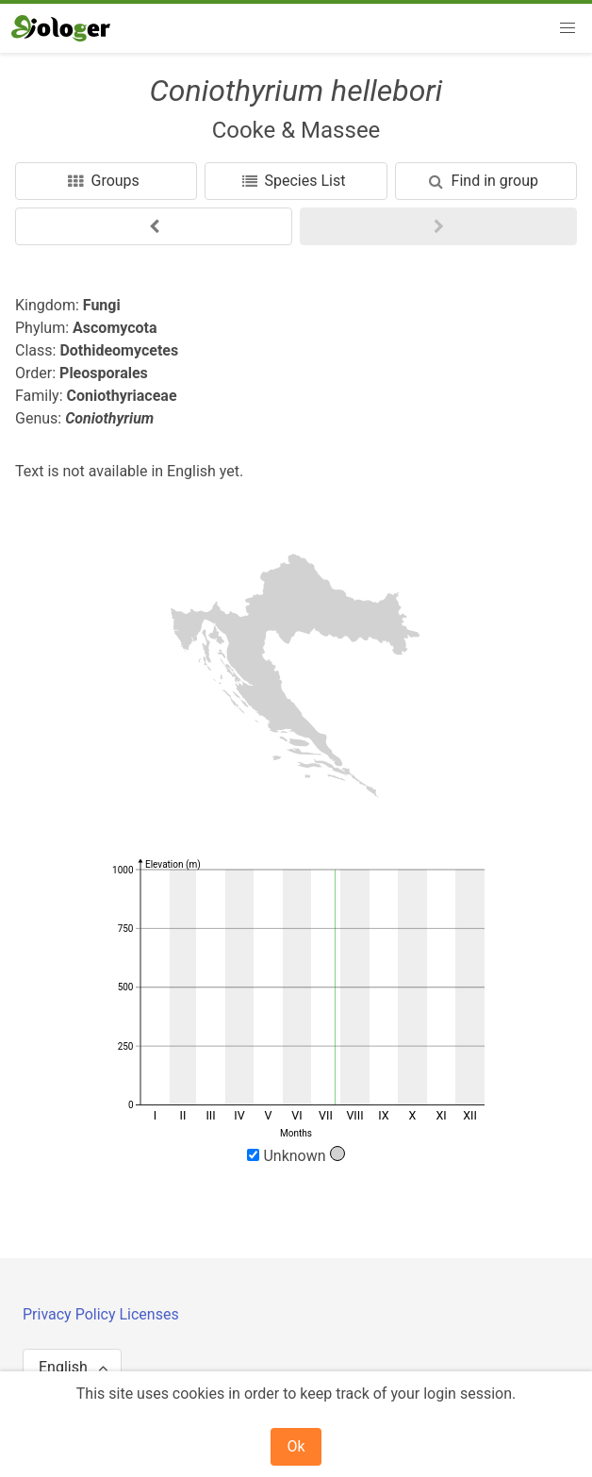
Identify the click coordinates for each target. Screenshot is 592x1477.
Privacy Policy (71, 1314)
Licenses (148, 1314)
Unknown (295, 1155)
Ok (295, 1446)
